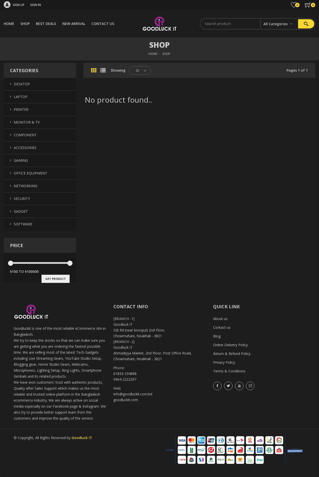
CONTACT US (102, 23)
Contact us (222, 327)
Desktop (22, 84)
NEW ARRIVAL (73, 23)
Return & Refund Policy (231, 353)
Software (23, 224)
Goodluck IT (82, 437)
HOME (9, 23)
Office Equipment (30, 173)
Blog (217, 336)
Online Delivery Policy (230, 344)
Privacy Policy (224, 362)
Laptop (20, 96)
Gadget (21, 211)
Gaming (21, 160)
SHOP (25, 23)
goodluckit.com (125, 399)
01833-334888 (125, 373)
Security (22, 198)
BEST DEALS (46, 23)
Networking (25, 185)
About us (220, 318)
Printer (21, 109)
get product (55, 279)
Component (25, 135)
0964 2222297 (124, 379)
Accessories (25, 147)
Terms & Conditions (229, 371)
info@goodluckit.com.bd (132, 394)
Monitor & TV (27, 122)
